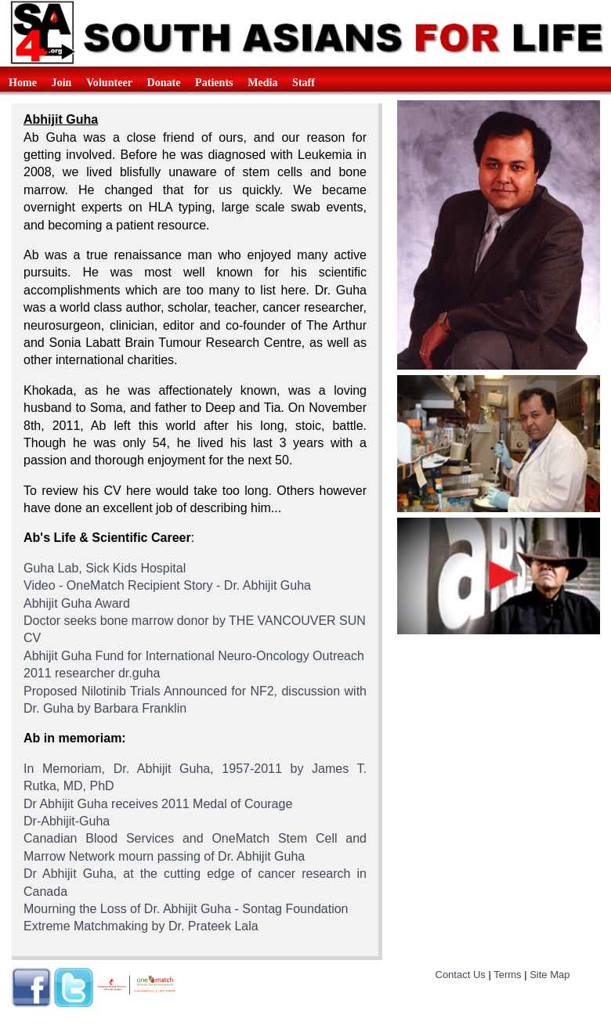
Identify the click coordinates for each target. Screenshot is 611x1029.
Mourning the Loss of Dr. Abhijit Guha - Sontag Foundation (186, 908)
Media (262, 82)
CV (32, 637)
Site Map (549, 974)
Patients (214, 82)
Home (23, 82)
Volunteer (109, 82)
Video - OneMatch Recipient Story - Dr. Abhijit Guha (167, 585)
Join (62, 82)
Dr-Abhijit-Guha (67, 821)
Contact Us (461, 974)
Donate (164, 82)
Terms (507, 974)
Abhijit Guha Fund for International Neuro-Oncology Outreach (194, 656)
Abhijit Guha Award (77, 603)
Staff (303, 82)
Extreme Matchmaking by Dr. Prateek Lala (141, 926)
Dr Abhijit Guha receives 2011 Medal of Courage (158, 804)
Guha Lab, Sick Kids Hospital (105, 568)
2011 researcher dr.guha (92, 673)
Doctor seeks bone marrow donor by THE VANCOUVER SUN (195, 620)
